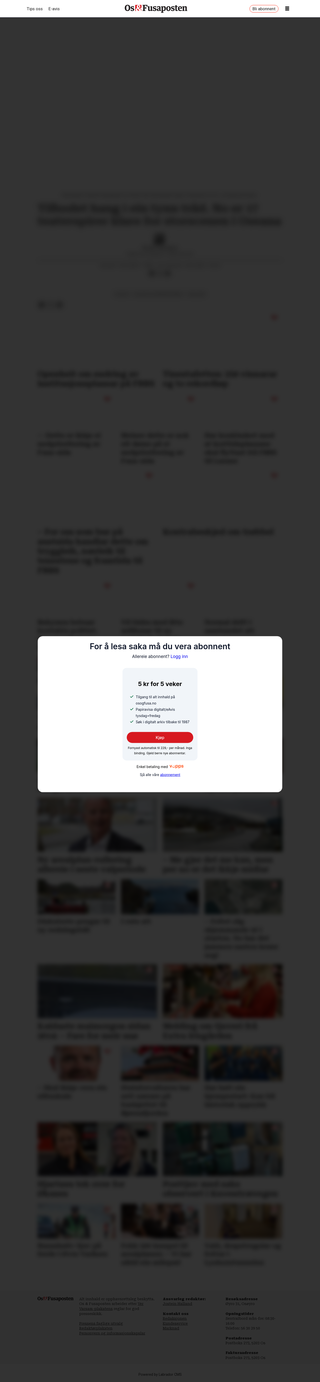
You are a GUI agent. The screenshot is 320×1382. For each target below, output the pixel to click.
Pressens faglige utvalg (101, 1323)
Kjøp (160, 737)
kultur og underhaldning (158, 294)
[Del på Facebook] (152, 273)
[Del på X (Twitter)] (160, 273)
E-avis (54, 8)
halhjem (196, 294)
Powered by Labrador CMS (160, 1374)
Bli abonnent (264, 8)
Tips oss (35, 8)
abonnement (170, 775)
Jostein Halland (177, 1304)
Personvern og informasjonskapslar (112, 1333)
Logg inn (160, 656)
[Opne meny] (287, 9)
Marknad (171, 1328)
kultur (122, 294)
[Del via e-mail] (168, 273)
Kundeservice (175, 1323)
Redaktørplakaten (95, 1328)
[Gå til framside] (156, 9)
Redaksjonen (175, 1318)
